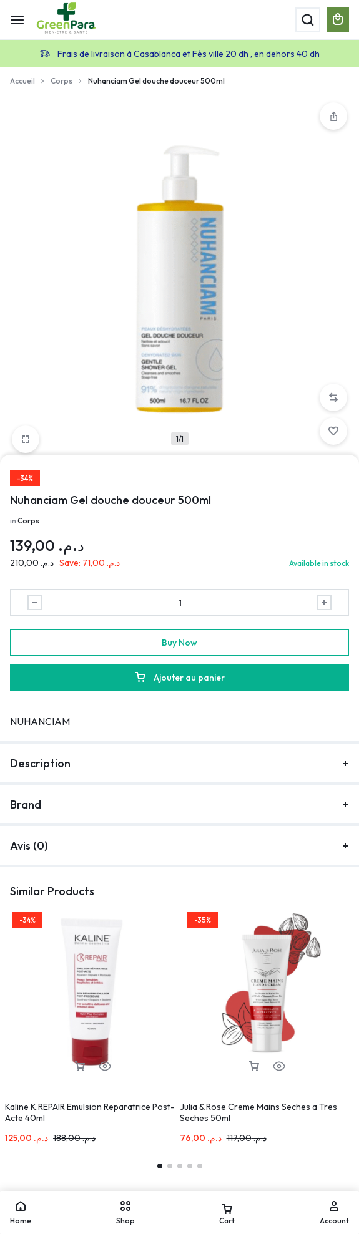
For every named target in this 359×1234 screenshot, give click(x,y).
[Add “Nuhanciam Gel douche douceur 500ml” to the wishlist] (333, 431)
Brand (179, 804)
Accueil (22, 80)
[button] (333, 397)
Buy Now (179, 642)
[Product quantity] (179, 602)
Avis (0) (179, 845)
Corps (61, 80)
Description (179, 763)
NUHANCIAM (40, 721)
